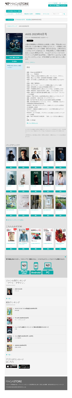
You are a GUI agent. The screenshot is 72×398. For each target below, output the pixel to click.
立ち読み (14, 61)
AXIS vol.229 (33, 185)
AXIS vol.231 (8, 185)
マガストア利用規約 (10, 384)
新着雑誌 (38, 14)
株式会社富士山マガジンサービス (56, 384)
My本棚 (55, 3)
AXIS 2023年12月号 (10, 210)
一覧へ (8, 298)
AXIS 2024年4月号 (47, 185)
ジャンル (10, 14)
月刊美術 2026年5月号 (10, 243)
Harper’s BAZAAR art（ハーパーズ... (23, 244)
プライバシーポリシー (23, 384)
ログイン (51, 3)
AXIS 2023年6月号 (34, 210)
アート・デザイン (30, 62)
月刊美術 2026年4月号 (35, 243)
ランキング (19, 14)
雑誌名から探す (28, 14)
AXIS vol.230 (21, 185)
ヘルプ (65, 3)
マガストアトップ (12, 26)
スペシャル (46, 14)
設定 (60, 3)
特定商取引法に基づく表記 (36, 384)
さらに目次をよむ (32, 123)
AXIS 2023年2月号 (59, 210)
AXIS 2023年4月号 (47, 210)
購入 (11, 167)
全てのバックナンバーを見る (14, 220)
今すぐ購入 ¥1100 (14, 57)
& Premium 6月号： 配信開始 (23, 19)
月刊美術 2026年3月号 (47, 243)
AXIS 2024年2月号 (59, 185)
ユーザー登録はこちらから (58, 5)
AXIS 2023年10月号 (23, 210)
